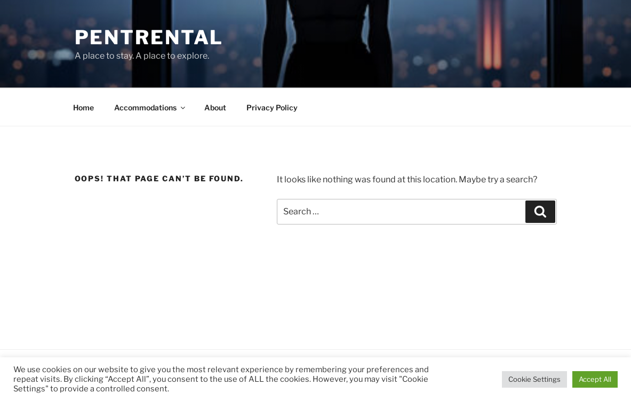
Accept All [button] (595, 379)
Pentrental (149, 37)
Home (83, 107)
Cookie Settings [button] (534, 379)
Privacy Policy (272, 107)
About (215, 107)
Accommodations (150, 107)
